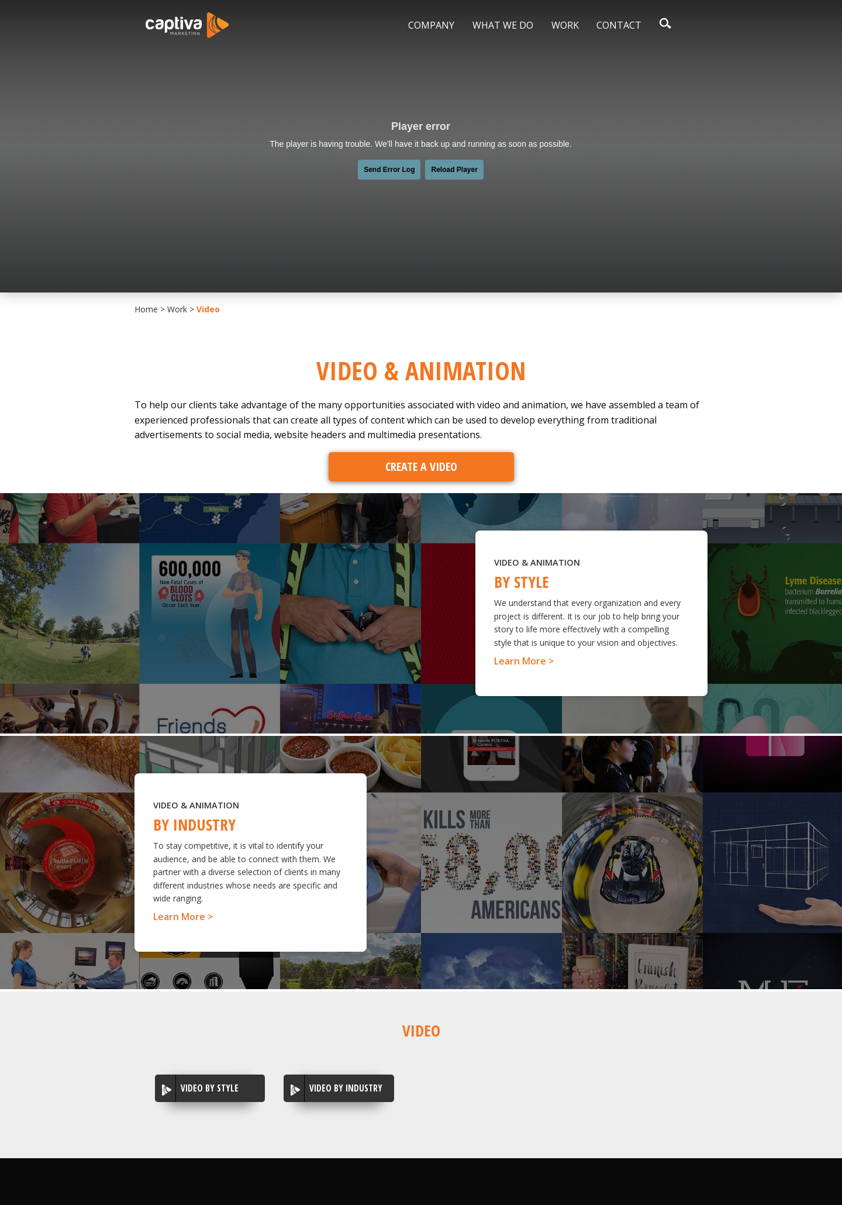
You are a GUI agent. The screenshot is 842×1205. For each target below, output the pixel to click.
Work (565, 25)
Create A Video (421, 466)
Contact (618, 25)
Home (146, 309)
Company (431, 25)
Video (208, 309)
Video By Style (210, 1088)
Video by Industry (345, 1088)
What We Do (502, 25)
